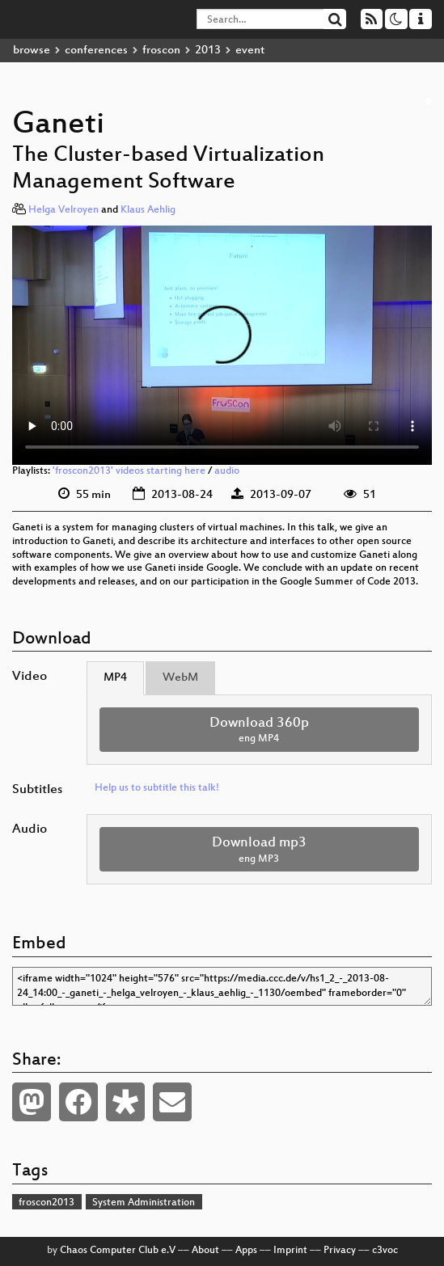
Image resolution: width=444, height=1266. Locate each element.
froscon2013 (46, 1203)
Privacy (339, 1250)
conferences (96, 50)
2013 (208, 50)
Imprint (290, 1250)
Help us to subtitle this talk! (157, 788)
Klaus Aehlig (148, 210)
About (205, 1250)
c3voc (385, 1250)
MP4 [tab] (115, 678)
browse (31, 50)
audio (226, 471)
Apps (246, 1250)
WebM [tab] (180, 678)
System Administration (143, 1203)
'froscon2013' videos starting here (129, 471)
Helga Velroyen (63, 210)
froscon (161, 50)
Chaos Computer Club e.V (117, 1250)
